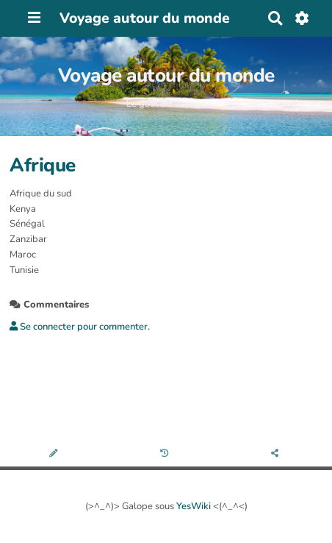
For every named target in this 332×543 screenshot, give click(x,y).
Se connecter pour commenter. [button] (80, 326)
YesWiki (193, 506)
